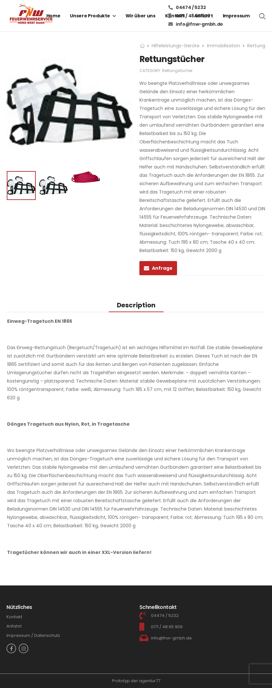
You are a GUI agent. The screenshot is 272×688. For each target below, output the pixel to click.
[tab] (136, 305)
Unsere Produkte (90, 16)
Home (53, 16)
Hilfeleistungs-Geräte (176, 45)
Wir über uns (140, 16)
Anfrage (162, 268)
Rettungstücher (177, 70)
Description (136, 305)
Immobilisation (223, 45)
